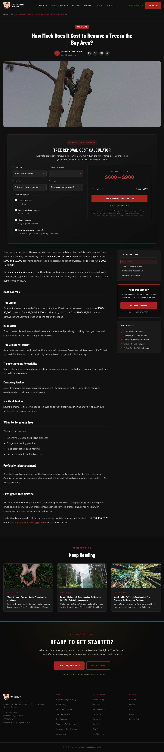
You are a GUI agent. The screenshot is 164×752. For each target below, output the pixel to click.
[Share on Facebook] (89, 53)
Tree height (18, 167)
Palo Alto (96, 729)
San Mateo (97, 724)
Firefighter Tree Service (131, 275)
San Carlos (97, 704)
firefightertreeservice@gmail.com (30, 522)
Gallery (88, 5)
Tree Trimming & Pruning (66, 699)
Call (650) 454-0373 (69, 665)
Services (41, 5)
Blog (99, 5)
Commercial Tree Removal (66, 729)
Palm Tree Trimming (64, 709)
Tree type (17, 181)
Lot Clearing (61, 734)
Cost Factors (127, 262)
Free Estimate (98, 665)
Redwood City (98, 699)
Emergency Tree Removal (66, 724)
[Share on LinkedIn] (101, 53)
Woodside (97, 714)
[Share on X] (95, 53)
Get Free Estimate (138, 305)
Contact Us (153, 5)
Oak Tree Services (63, 714)
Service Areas (59, 5)
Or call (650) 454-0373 (138, 312)
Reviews (76, 5)
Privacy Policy (135, 719)
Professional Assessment (132, 271)
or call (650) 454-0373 (119, 205)
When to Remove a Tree (132, 266)
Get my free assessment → (119, 198)
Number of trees (56, 167)
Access (52, 181)
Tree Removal (61, 719)
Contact (111, 5)
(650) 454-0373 (136, 5)
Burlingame (97, 719)
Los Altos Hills (99, 734)
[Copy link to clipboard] (107, 53)
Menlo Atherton (99, 709)
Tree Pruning (61, 704)
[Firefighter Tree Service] (13, 5)
